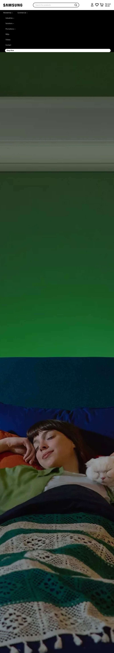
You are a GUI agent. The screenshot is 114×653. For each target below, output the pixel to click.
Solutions (9, 23)
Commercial (22, 13)
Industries (9, 18)
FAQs (7, 34)
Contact (8, 45)
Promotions (10, 29)
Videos (8, 40)
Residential (7, 13)
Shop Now (10, 50)
